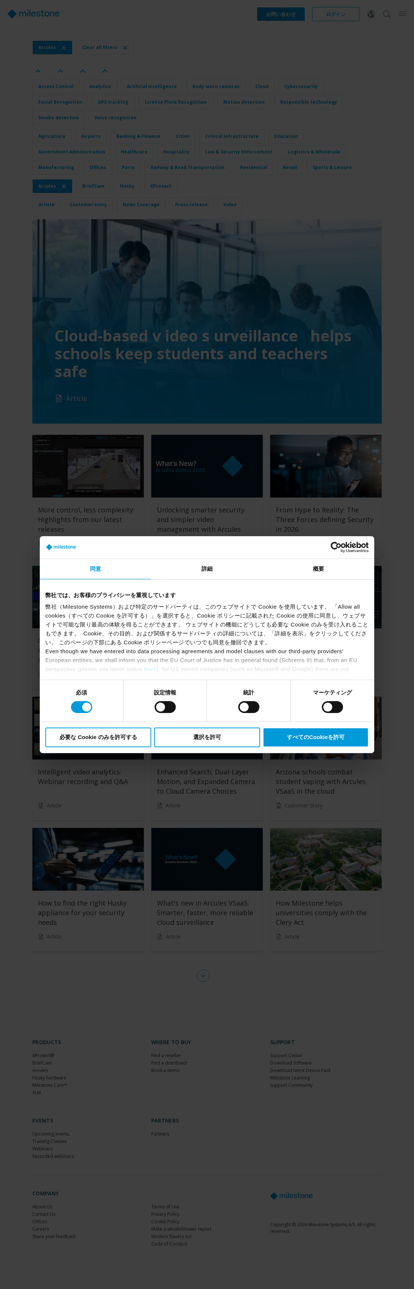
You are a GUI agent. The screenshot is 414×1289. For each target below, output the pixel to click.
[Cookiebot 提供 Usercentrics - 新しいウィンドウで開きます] (336, 547)
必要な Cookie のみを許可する (98, 737)
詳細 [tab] (207, 568)
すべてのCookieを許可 (316, 737)
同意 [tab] (95, 568)
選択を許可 (207, 737)
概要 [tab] (318, 568)
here (150, 669)
